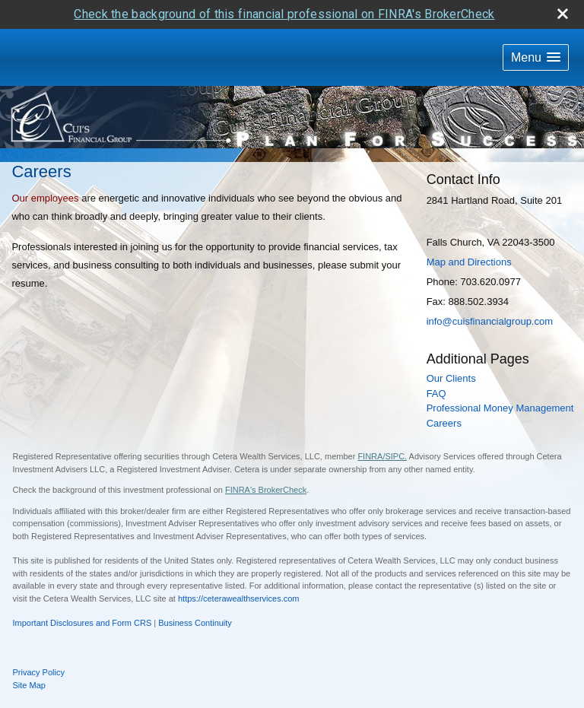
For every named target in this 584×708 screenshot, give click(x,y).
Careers (444, 393)
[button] (536, 28)
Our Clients (451, 349)
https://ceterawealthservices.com (239, 568)
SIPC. (396, 427)
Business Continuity (195, 593)
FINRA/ (371, 427)
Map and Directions (469, 233)
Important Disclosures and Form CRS (82, 593)
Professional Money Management (500, 379)
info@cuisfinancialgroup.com (490, 292)
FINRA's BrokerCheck (265, 460)
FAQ (436, 364)
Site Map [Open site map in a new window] (29, 655)
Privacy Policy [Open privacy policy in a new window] (39, 643)
